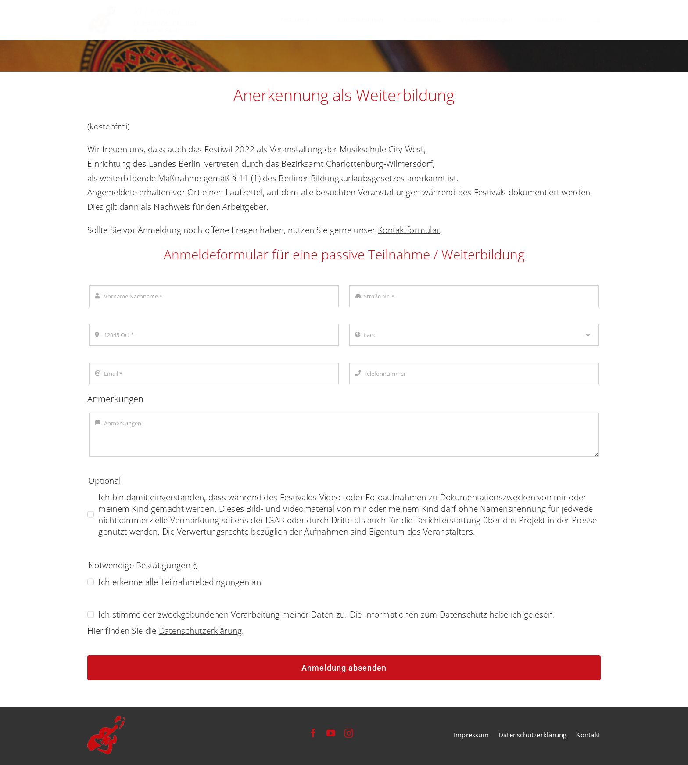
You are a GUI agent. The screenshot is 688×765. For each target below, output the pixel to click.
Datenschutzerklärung (200, 630)
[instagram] (348, 733)
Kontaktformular (409, 230)
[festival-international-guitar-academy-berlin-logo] (143, 9)
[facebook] (313, 733)
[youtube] (330, 733)
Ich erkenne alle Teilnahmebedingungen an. (180, 582)
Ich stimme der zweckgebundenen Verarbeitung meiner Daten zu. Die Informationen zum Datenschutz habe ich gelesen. (326, 614)
